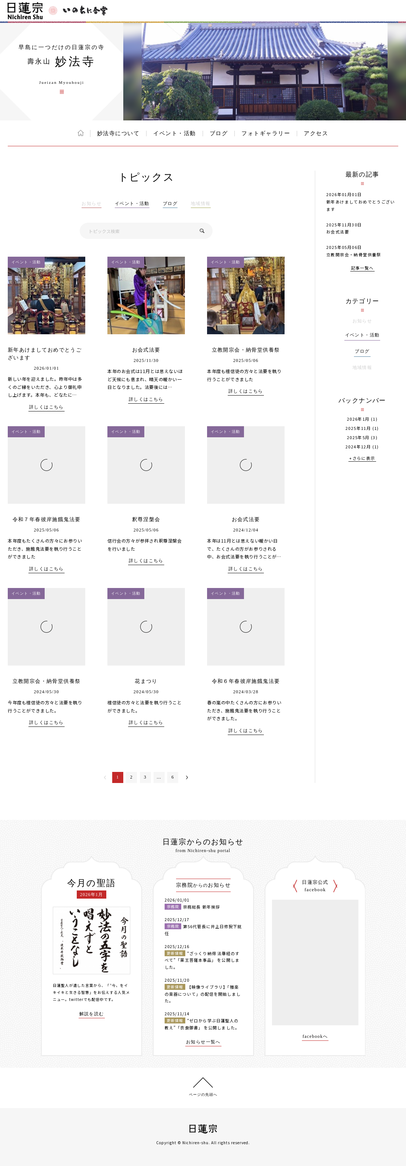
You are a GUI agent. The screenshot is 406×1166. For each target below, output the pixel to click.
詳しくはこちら (46, 407)
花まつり (146, 681)
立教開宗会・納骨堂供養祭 (246, 350)
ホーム (80, 133)
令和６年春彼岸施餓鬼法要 (246, 681)
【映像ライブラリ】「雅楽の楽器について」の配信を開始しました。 (203, 993)
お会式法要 (146, 350)
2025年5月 (358, 437)
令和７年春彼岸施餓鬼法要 (47, 519)
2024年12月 (358, 447)
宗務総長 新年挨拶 (201, 907)
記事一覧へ (362, 268)
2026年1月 (358, 419)
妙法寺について (118, 133)
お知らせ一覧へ (203, 1042)
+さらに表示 (362, 458)
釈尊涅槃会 (146, 519)
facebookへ (315, 1036)
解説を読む (91, 1014)
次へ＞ (187, 777)
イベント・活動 (174, 133)
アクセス (316, 133)
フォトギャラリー (265, 133)
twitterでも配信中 (86, 999)
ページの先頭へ (203, 1095)
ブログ (219, 133)
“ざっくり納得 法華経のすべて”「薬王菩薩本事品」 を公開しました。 (202, 960)
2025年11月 (358, 428)
